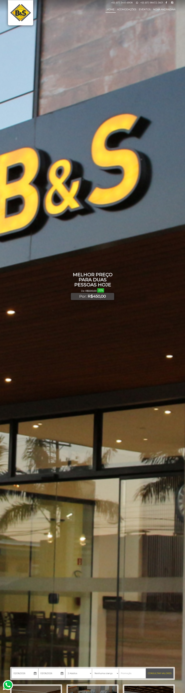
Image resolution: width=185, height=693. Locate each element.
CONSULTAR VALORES (160, 673)
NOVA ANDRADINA (164, 9)
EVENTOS (145, 9)
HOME (110, 9)
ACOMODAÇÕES (126, 9)
